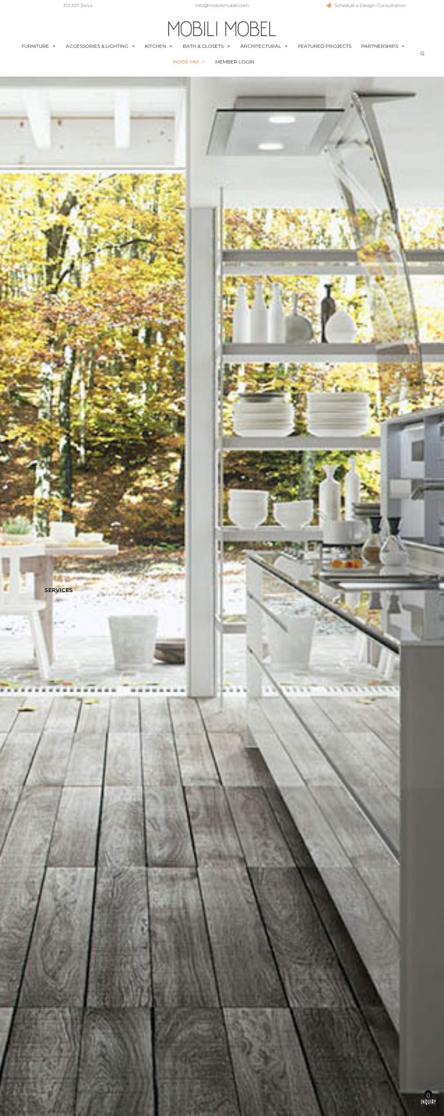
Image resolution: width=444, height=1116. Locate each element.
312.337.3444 (78, 5)
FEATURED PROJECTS (324, 46)
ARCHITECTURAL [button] (264, 46)
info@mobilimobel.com (222, 5)
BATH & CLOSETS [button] (207, 46)
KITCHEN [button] (159, 46)
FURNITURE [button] (39, 46)
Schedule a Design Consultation (366, 5)
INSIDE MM (189, 62)
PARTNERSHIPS (383, 46)
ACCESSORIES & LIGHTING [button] (100, 46)
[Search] (422, 54)
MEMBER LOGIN (234, 62)
